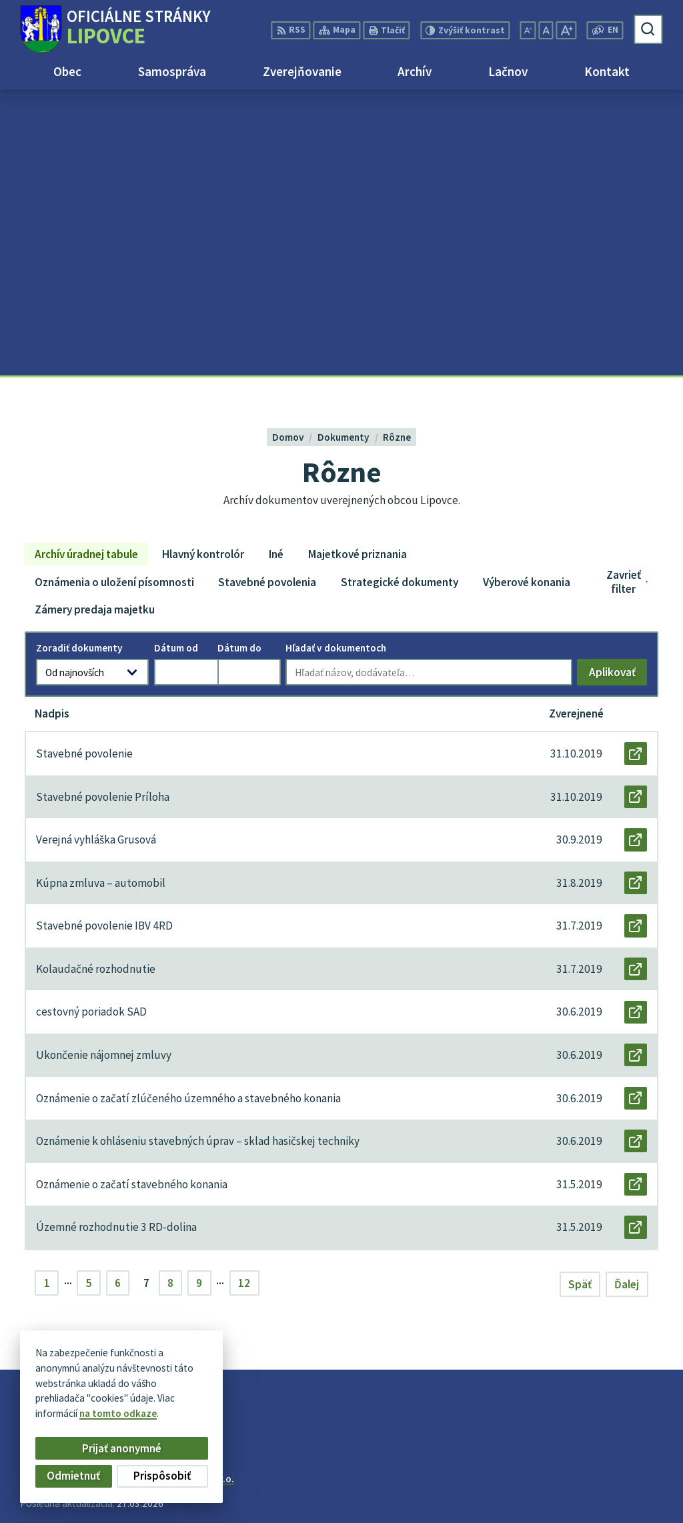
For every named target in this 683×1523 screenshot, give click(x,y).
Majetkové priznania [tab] (357, 268)
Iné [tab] (276, 268)
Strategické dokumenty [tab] (399, 296)
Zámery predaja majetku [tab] (95, 324)
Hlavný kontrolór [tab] (203, 268)
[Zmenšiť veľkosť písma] (528, 30)
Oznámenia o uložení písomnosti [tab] (114, 296)
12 (244, 997)
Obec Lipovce (121, 1205)
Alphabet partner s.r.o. (184, 1193)
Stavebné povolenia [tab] (267, 296)
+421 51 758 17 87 (624, 1479)
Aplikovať (618, 389)
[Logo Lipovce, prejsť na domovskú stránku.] (115, 29)
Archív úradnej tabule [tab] (86, 268)
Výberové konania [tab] (526, 296)
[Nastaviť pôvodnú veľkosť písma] (545, 30)
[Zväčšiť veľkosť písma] (566, 30)
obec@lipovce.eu (623, 1494)
